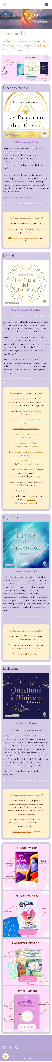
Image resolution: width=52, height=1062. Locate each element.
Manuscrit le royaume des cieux (24, 237)
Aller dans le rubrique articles (26, 654)
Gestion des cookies (26, 1058)
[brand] (5, 4)
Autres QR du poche (22, 831)
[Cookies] (5, 1056)
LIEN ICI (21, 485)
